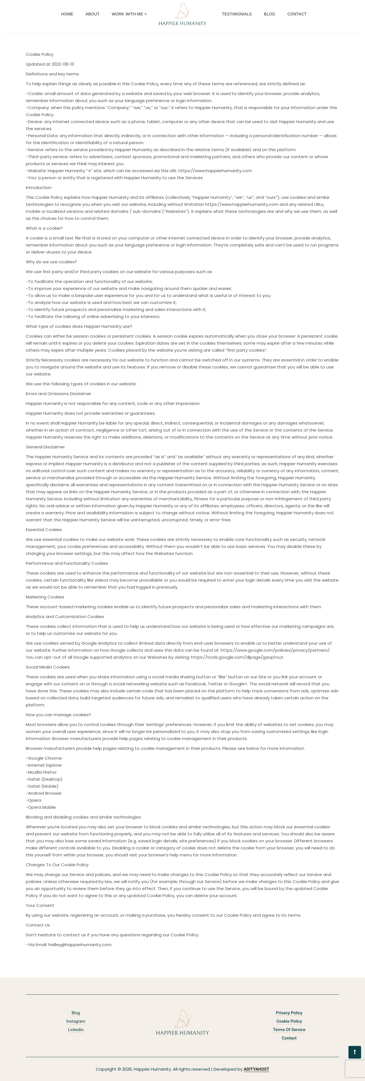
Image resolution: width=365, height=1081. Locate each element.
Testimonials (237, 14)
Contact (297, 14)
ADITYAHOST (256, 1069)
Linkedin (76, 1029)
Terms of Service (289, 1029)
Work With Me (127, 14)
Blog (269, 14)
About (93, 14)
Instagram (75, 1021)
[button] (354, 1052)
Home (67, 14)
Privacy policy (289, 1012)
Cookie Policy (289, 1021)
